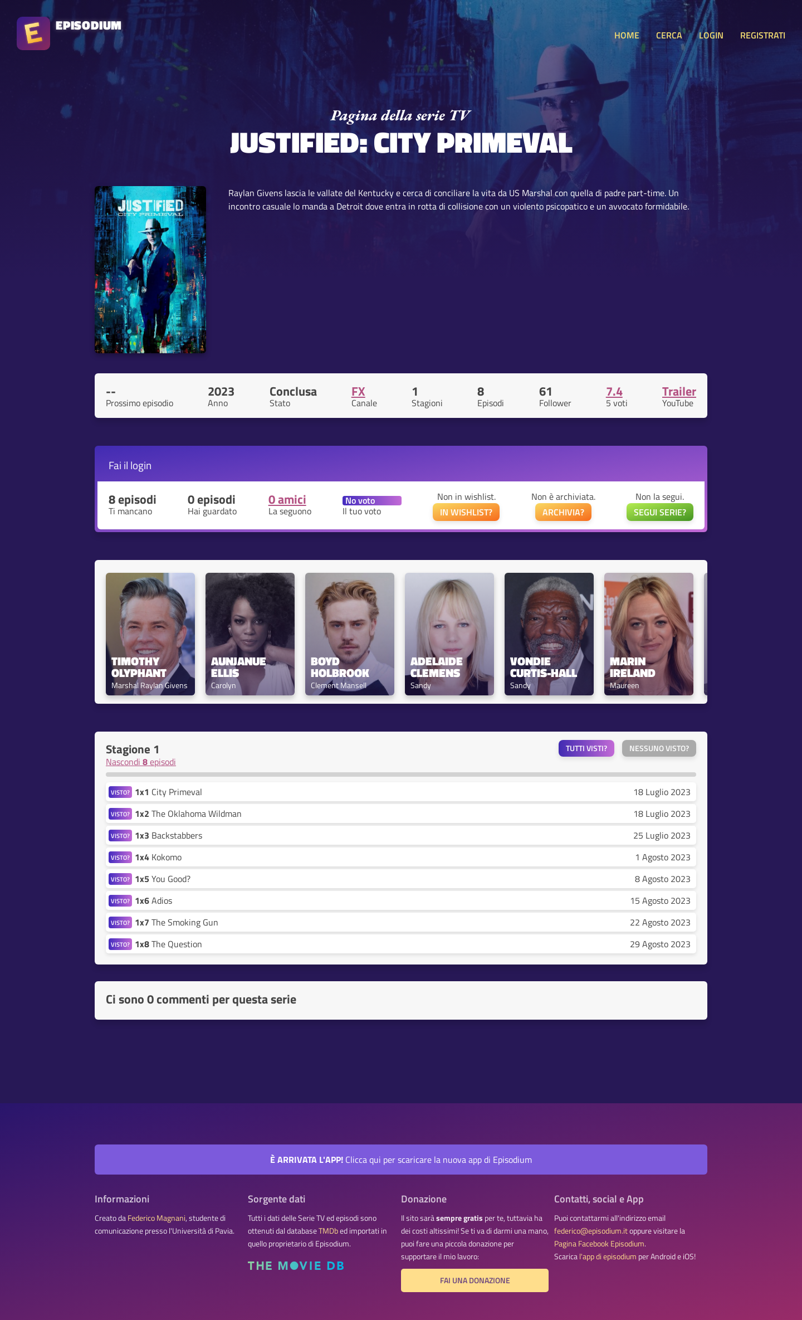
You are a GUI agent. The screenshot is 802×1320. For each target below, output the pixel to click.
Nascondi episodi (141, 761)
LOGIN (711, 35)
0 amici (287, 499)
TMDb (328, 1231)
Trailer (679, 391)
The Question (168, 944)
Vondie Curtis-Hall (543, 667)
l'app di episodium (608, 1256)
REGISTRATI (762, 35)
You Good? (162, 878)
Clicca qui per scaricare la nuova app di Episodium (401, 1159)
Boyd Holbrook (340, 667)
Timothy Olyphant (139, 667)
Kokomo (158, 857)
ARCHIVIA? (563, 512)
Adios (153, 900)
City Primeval (168, 791)
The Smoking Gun (176, 922)
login (140, 465)
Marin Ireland (633, 667)
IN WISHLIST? (466, 512)
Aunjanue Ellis (240, 667)
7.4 (614, 391)
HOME (626, 35)
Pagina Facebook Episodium (599, 1244)
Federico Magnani (156, 1218)
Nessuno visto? (659, 748)
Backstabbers (168, 835)
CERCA (669, 35)
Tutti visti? (586, 748)
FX (358, 391)
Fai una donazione (475, 1280)
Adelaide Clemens (438, 667)
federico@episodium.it (591, 1231)
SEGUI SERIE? (660, 512)
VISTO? (120, 792)
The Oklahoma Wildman (188, 813)
